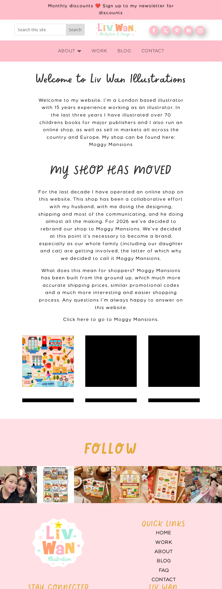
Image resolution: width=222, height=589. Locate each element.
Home (163, 495)
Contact (163, 542)
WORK (163, 504)
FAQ (164, 532)
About (163, 514)
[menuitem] (69, 51)
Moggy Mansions (111, 145)
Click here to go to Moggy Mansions (110, 319)
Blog (164, 523)
